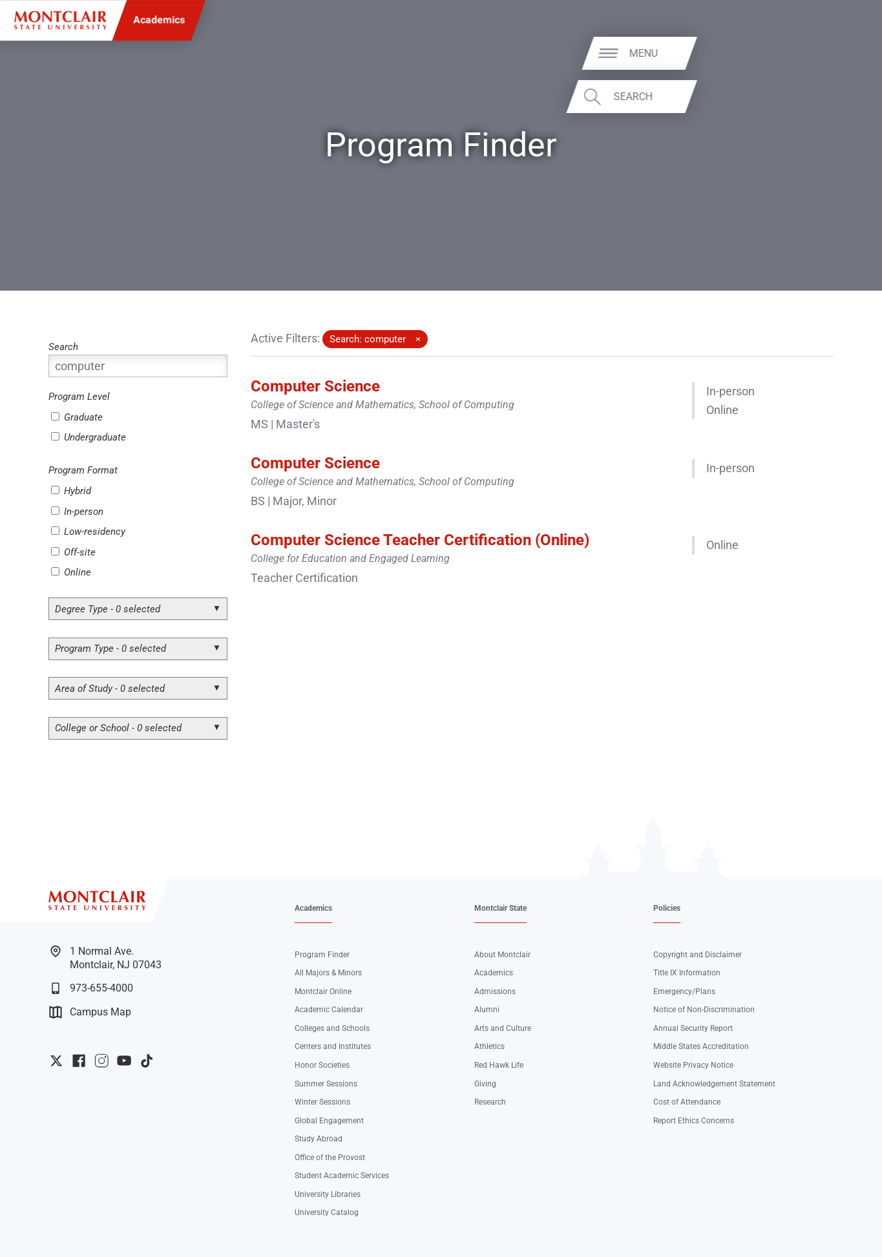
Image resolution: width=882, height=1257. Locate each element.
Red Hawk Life (498, 1065)
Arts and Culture (502, 1028)
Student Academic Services (342, 1175)
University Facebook (79, 1061)
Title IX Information (686, 972)
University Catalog (327, 1212)
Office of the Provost (330, 1157)
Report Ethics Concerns (693, 1120)
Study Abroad (318, 1138)
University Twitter (56, 1061)
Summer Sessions (326, 1083)
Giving (485, 1083)
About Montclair (502, 954)
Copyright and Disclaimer (697, 954)
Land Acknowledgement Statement (714, 1083)
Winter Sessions (322, 1101)
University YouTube (124, 1061)
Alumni (486, 1009)
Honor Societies (322, 1065)
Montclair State (500, 908)
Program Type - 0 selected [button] (110, 648)
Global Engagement (329, 1120)
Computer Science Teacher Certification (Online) (420, 540)
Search (831, 96)
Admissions (495, 991)
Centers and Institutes (333, 1046)
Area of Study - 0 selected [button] (110, 688)
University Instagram (101, 1061)
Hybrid (71, 491)
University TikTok (147, 1061)
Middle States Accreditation (701, 1046)
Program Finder (322, 954)
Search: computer (368, 339)
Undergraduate (88, 437)
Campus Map (90, 1012)
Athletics (489, 1046)
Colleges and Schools (332, 1028)
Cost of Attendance (686, 1101)
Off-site (73, 552)
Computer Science (315, 386)
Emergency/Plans (684, 991)
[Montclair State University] (60, 20)
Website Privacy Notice (693, 1065)
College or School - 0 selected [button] (118, 728)
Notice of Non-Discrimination (704, 1009)
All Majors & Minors (328, 972)
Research (490, 1101)
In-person (77, 511)
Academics (159, 20)
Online (71, 572)
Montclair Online (323, 991)
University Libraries (328, 1194)
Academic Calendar (329, 1009)
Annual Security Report (693, 1028)
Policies (666, 908)
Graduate (77, 417)
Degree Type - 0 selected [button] (107, 609)
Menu (841, 53)
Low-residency (88, 531)
